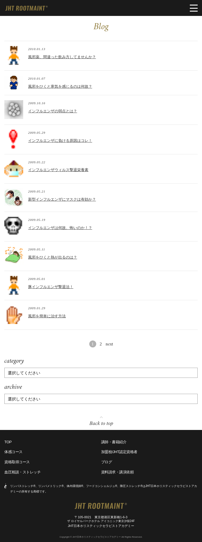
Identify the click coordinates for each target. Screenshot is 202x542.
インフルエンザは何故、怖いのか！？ (60, 228)
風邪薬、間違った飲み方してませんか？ (62, 57)
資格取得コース (17, 462)
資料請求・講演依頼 (117, 472)
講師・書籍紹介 (114, 442)
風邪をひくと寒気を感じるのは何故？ (60, 86)
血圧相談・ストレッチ (22, 472)
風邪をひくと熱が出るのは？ (52, 257)
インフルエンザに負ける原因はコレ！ (60, 140)
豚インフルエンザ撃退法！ (50, 287)
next (109, 344)
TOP (8, 442)
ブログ (106, 462)
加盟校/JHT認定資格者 (119, 452)
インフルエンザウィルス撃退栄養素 (58, 170)
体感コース (13, 452)
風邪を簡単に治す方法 (47, 316)
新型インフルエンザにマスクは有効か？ (62, 199)
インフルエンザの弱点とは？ (52, 111)
